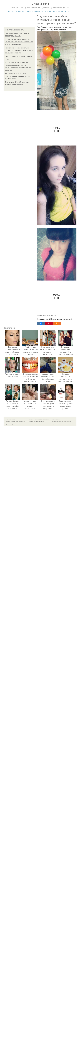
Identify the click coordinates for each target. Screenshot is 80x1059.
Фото (67, 11)
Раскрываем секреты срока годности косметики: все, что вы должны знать (17, 76)
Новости (20, 11)
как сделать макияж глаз (49, 315)
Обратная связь (56, 419)
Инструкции (57, 11)
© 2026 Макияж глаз (10, 419)
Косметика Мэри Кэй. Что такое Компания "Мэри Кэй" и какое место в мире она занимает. (19, 41)
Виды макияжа (33, 11)
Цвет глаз (46, 11)
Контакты (31, 419)
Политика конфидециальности (36, 421)
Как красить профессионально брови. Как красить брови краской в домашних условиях (19, 50)
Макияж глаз (40, 4)
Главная (10, 11)
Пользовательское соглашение (41, 419)
